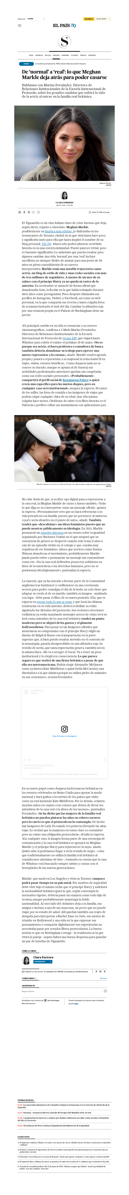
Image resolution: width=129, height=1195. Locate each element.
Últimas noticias (26, 1100)
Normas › (103, 978)
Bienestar (92, 55)
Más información (29, 1003)
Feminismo (65, 55)
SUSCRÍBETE (89, 19)
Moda (31, 55)
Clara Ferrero (64, 202)
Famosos (56, 55)
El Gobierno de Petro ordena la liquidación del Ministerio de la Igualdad (56, 1126)
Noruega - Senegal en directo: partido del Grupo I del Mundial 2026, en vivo (57, 1113)
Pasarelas (39, 55)
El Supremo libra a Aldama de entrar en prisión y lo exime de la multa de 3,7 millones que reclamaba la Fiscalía (64, 1162)
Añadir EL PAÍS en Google (100, 212)
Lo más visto (23, 1137)
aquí (76, 1003)
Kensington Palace (76, 380)
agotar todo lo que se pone (54, 602)
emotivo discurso (52, 532)
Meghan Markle (28, 991)
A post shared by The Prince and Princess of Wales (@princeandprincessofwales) (64, 774)
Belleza (48, 55)
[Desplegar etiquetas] (105, 991)
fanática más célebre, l (59, 231)
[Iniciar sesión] (103, 19)
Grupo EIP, (70, 338)
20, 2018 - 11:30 (64, 205)
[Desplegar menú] (20, 25)
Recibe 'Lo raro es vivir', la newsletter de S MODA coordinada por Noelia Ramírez (57, 972)
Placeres (74, 55)
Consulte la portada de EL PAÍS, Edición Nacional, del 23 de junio (60, 64)
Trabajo (83, 55)
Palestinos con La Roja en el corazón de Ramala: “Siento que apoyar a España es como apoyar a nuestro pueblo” (65, 1157)
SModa (64, 41)
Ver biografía (43, 962)
